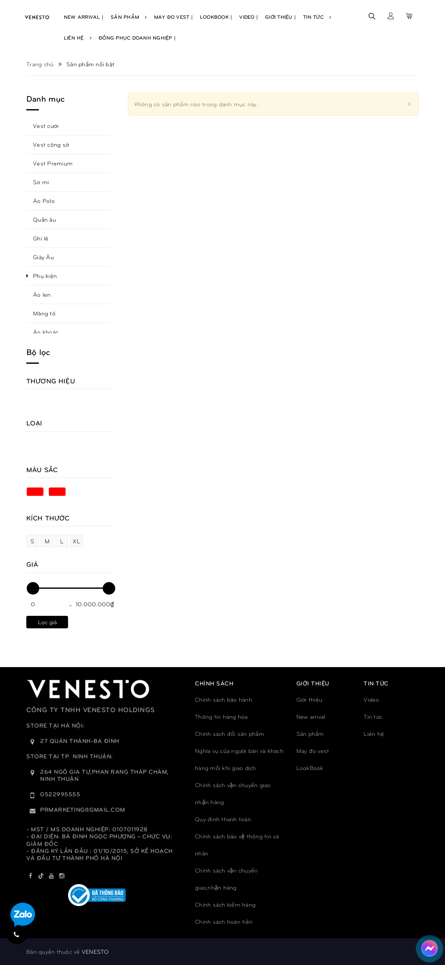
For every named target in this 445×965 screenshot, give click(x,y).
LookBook (310, 767)
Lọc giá (47, 621)
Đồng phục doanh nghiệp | (137, 37)
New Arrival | (84, 17)
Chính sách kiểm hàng (225, 904)
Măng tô (44, 313)
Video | (248, 17)
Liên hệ (374, 733)
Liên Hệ (77, 37)
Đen (57, 492)
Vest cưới (45, 125)
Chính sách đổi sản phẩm (229, 733)
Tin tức (373, 716)
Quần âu (44, 219)
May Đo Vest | (173, 17)
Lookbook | (216, 17)
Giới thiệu (309, 699)
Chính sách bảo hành (223, 699)
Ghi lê (41, 238)
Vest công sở (51, 144)
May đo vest (312, 750)
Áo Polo (44, 200)
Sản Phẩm (129, 17)
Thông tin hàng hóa (221, 716)
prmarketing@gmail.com (82, 809)
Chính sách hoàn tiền (224, 921)
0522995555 (60, 794)
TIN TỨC (376, 683)
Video (371, 699)
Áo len (42, 294)
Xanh (35, 492)
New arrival (311, 716)
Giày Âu (43, 256)
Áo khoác (45, 331)
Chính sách (214, 683)
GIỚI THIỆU (312, 683)
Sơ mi (41, 181)
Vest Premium (53, 163)
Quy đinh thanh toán (223, 818)
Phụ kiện (45, 275)
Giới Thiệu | (280, 17)
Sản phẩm (310, 733)
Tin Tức (317, 17)
